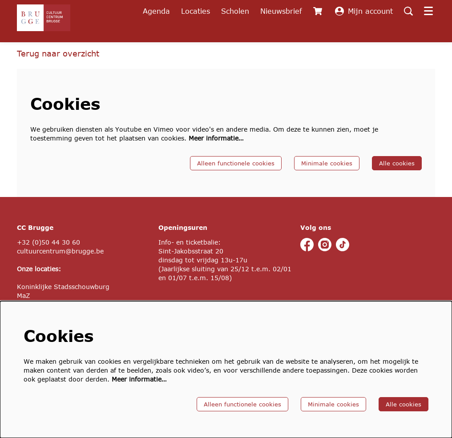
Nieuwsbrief (281, 11)
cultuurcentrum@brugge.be (60, 251)
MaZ (23, 295)
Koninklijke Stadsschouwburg (63, 286)
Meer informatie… (216, 138)
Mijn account (364, 11)
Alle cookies (397, 163)
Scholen (235, 11)
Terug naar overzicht (58, 53)
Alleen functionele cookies (235, 163)
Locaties (195, 11)
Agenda (156, 11)
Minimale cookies (326, 163)
